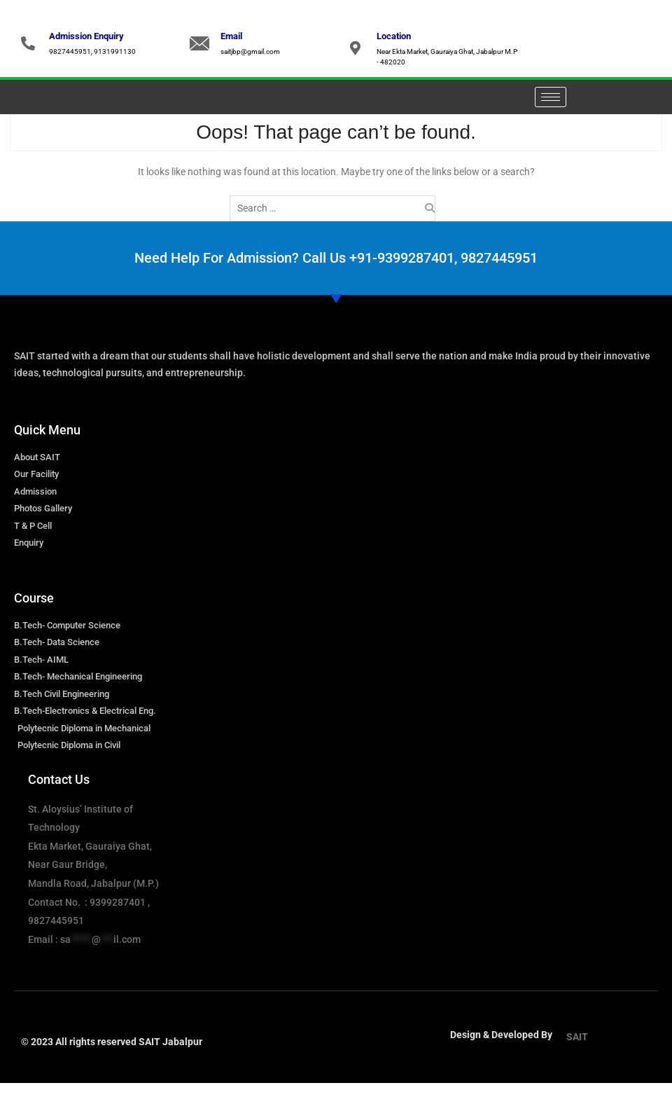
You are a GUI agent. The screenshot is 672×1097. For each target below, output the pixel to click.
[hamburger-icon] (550, 97)
